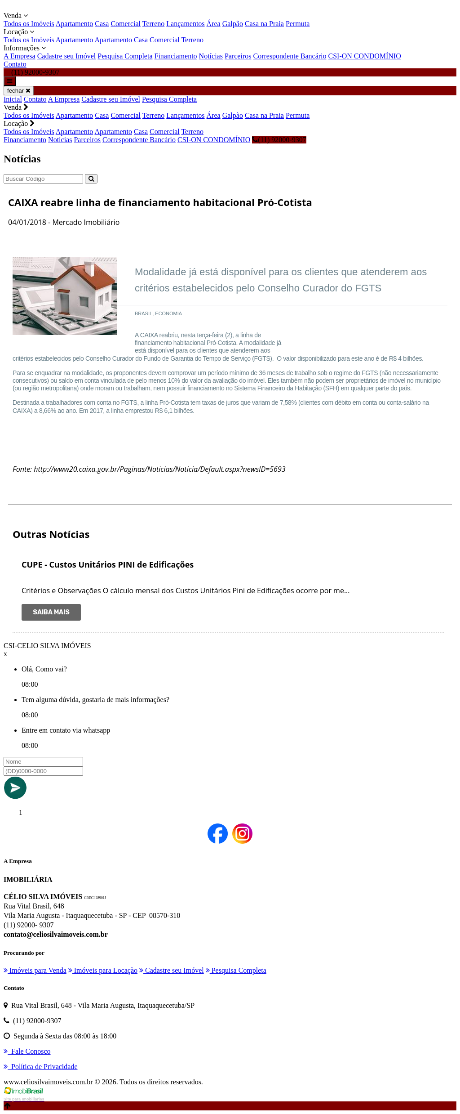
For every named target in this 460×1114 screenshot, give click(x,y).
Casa (102, 23)
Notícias (211, 56)
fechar (18, 90)
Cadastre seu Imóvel (66, 56)
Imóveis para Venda (35, 970)
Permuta (298, 23)
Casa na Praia (264, 23)
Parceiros (238, 56)
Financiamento (176, 56)
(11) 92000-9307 (279, 139)
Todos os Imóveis (29, 23)
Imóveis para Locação (102, 970)
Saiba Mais (51, 612)
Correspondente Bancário (289, 56)
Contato (15, 64)
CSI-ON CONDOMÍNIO (364, 56)
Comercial (126, 23)
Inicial (13, 99)
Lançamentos (185, 23)
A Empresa (19, 56)
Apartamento (74, 23)
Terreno (153, 23)
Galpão (232, 23)
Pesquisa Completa (124, 56)
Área (214, 23)
